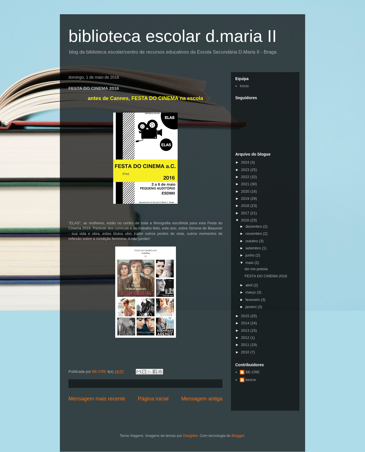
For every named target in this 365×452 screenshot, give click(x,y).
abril (250, 285)
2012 (245, 337)
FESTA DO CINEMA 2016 (265, 276)
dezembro (254, 226)
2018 (245, 205)
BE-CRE (252, 372)
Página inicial (153, 399)
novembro (254, 233)
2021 (245, 184)
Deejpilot (190, 435)
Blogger (238, 435)
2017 (245, 213)
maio (250, 262)
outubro (252, 241)
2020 (245, 191)
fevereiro (253, 300)
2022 (245, 177)
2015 (245, 316)
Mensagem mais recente (96, 399)
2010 (245, 352)
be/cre (251, 380)
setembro (254, 248)
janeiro (252, 307)
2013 (245, 330)
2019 (245, 198)
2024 (245, 162)
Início (244, 86)
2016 (245, 220)
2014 (245, 323)
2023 (245, 170)
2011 (245, 345)
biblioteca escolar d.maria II (172, 36)
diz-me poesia (255, 269)
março (251, 292)
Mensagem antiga (201, 399)
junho (251, 255)
